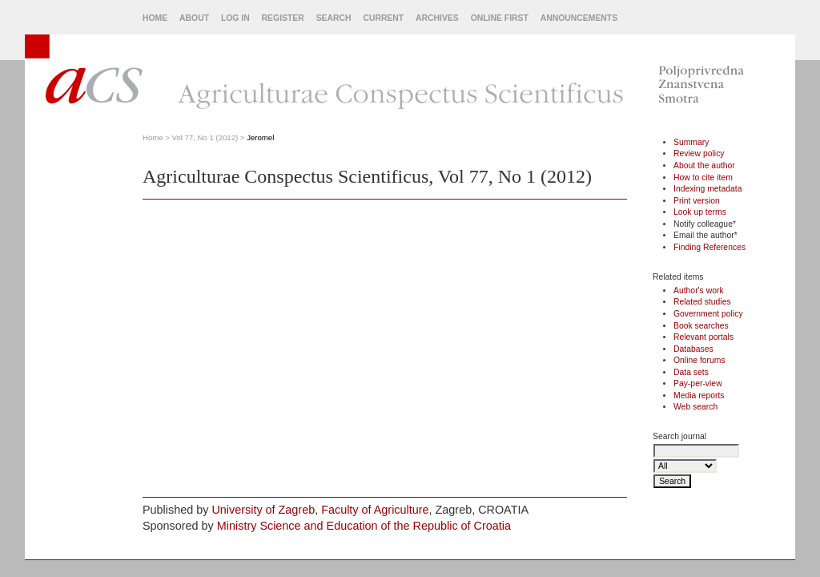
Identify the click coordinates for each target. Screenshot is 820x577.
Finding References (709, 247)
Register (283, 18)
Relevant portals (703, 337)
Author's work (698, 290)
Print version (696, 200)
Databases (693, 349)
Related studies (702, 301)
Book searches (701, 325)
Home (155, 18)
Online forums (699, 360)
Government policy (708, 313)
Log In (235, 18)
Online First (500, 18)
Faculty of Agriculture (374, 509)
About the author (704, 165)
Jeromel (260, 137)
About (194, 18)
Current (383, 18)
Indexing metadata (707, 188)
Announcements (579, 18)
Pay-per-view (697, 383)
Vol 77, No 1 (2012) (205, 137)
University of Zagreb (263, 509)
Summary (691, 142)
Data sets (691, 372)
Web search (695, 406)
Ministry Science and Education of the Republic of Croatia (364, 525)
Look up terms (699, 212)
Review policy (699, 153)
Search (334, 18)
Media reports (699, 395)
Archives (437, 18)
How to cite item (703, 177)
